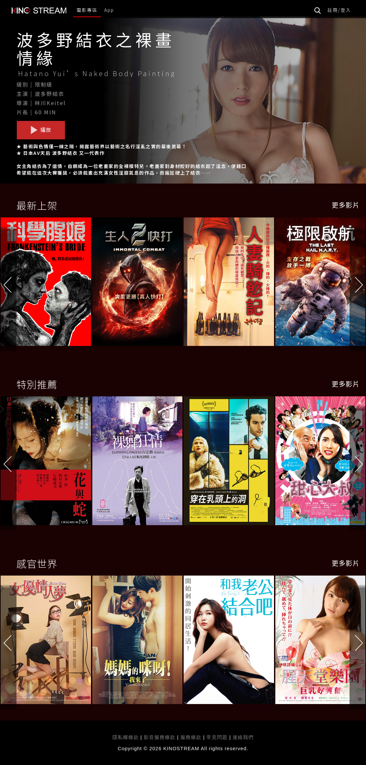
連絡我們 (243, 737)
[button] (358, 283)
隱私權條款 (125, 737)
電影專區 (87, 10)
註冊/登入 (339, 10)
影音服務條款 (159, 737)
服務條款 (191, 737)
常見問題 (217, 737)
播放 (41, 130)
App (109, 10)
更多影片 (345, 205)
